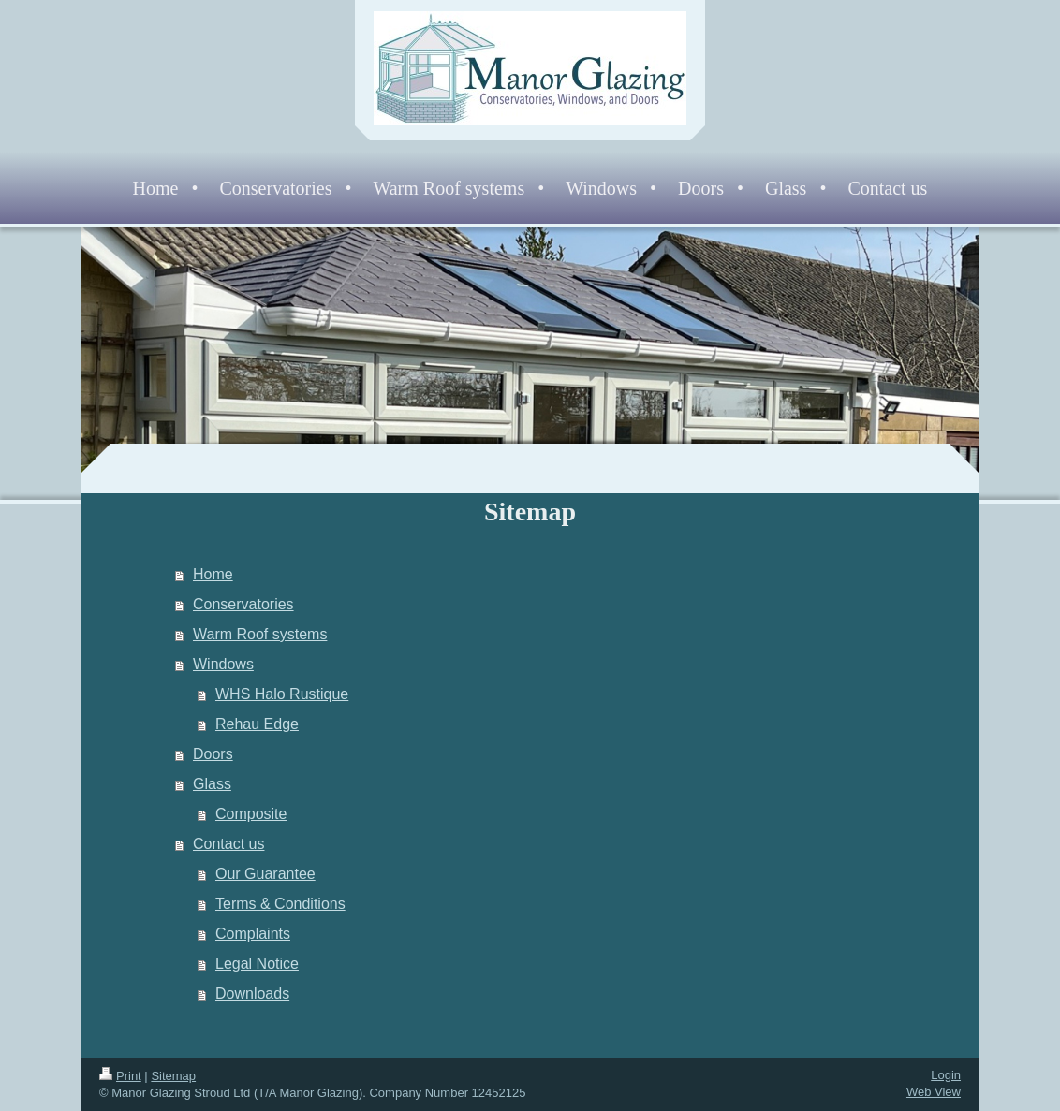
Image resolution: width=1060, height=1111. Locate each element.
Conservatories (243, 604)
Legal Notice (257, 964)
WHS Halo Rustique (281, 694)
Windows (223, 664)
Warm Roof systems (260, 634)
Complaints (252, 934)
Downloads (252, 993)
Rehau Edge (257, 724)
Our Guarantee (265, 874)
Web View (933, 1092)
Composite (251, 814)
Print (120, 1076)
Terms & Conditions (280, 904)
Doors (213, 754)
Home (213, 574)
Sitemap (173, 1076)
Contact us (228, 844)
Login (946, 1075)
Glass (212, 784)
